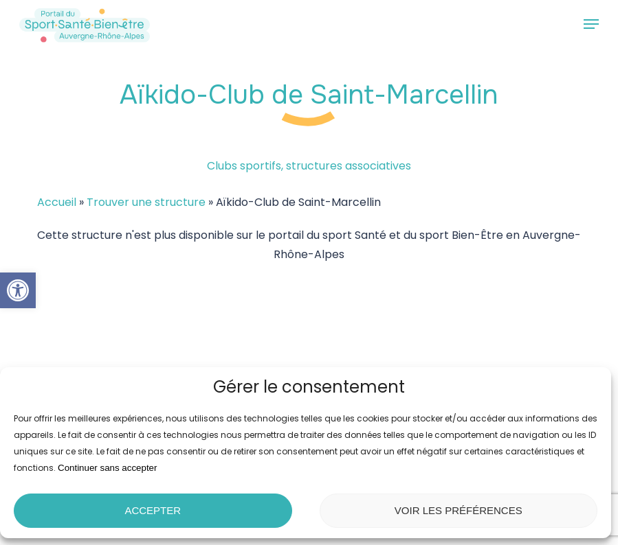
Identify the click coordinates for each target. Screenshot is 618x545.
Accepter (152, 510)
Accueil (56, 202)
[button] (18, 290)
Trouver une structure (146, 202)
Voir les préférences (458, 510)
